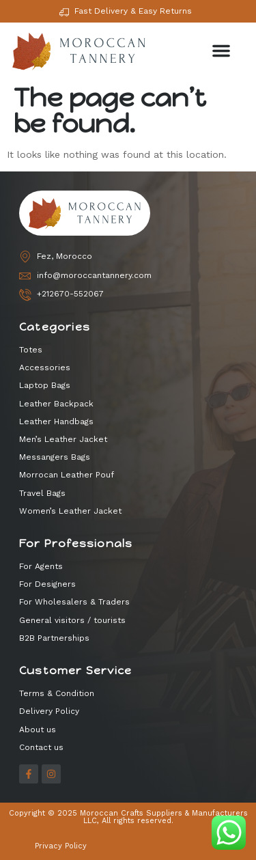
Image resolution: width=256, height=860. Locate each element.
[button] (221, 50)
